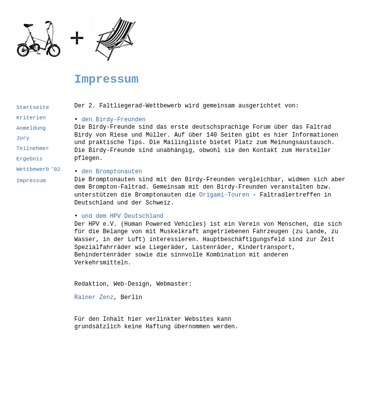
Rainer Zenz (93, 297)
